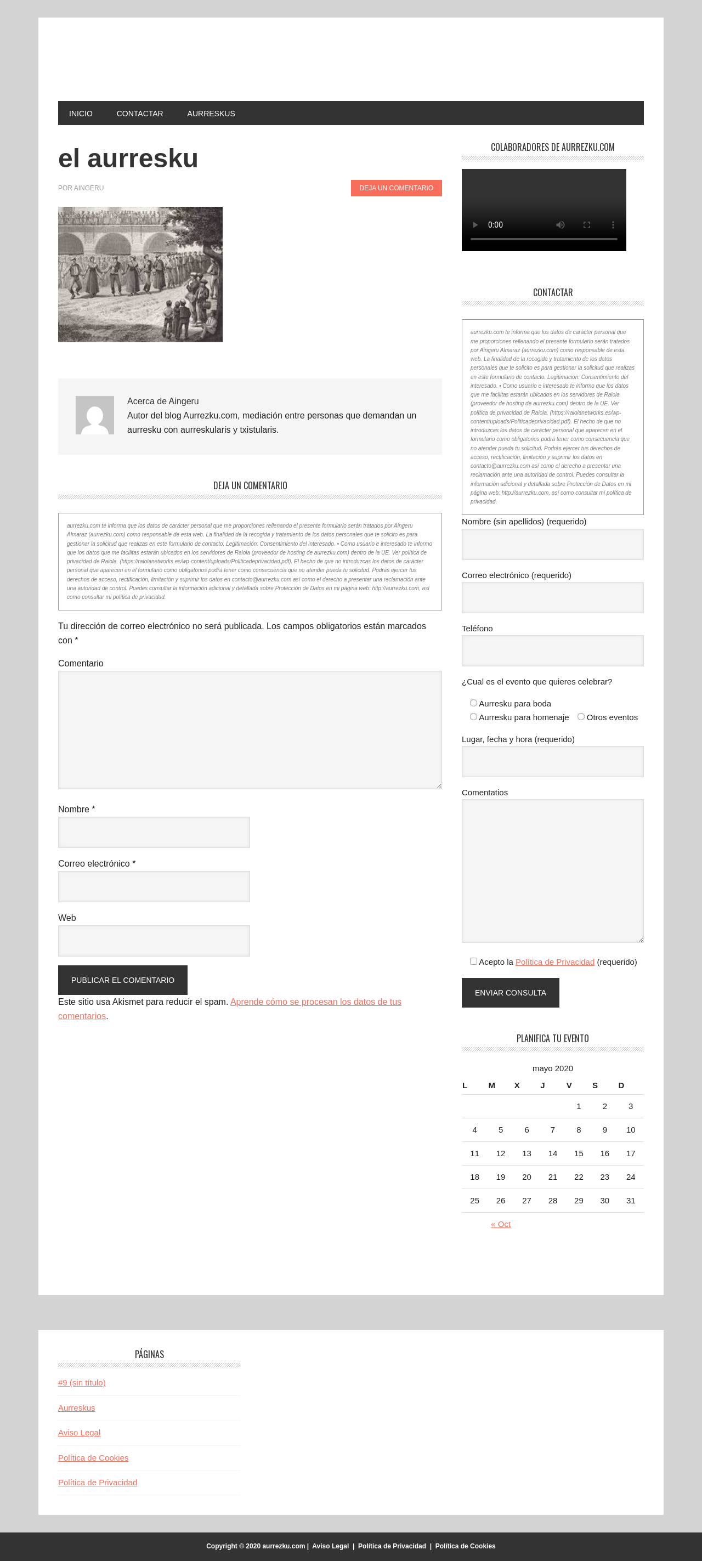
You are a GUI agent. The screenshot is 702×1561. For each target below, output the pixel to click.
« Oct (501, 1224)
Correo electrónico (96, 863)
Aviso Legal (79, 1432)
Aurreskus (76, 1407)
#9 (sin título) (82, 1382)
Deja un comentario (396, 188)
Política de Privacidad (555, 961)
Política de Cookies (93, 1457)
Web (67, 918)
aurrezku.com (132, 59)
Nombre (76, 809)
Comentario (81, 663)
